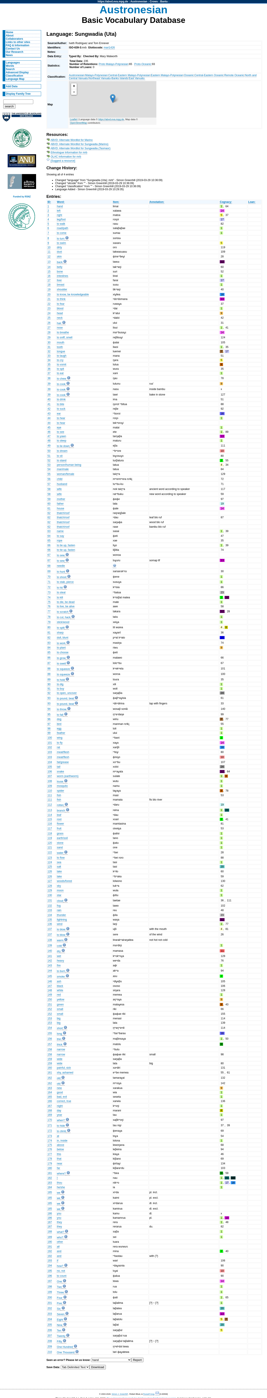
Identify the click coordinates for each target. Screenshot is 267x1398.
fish (59, 795)
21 (49, 299)
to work (61, 643)
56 (49, 479)
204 (49, 1319)
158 (49, 1049)
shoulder (62, 289)
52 (49, 460)
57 (49, 484)
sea (59, 862)
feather (61, 732)
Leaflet (73, 119)
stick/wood (63, 622)
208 (49, 1341)
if (57, 1260)
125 (49, 866)
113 (49, 810)
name (60, 531)
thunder (61, 915)
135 (49, 919)
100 (49, 737)
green (60, 1004)
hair (59, 323)
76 (49, 606)
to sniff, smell (64, 337)
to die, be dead (65, 602)
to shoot (61, 577)
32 (49, 351)
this (59, 1154)
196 (49, 1275)
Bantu (164, 1)
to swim (61, 243)
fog (59, 905)
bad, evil (62, 1096)
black (60, 985)
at (58, 1136)
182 (49, 1177)
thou (59, 1182)
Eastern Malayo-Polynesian (167, 75)
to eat (60, 373)
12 (49, 256)
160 (49, 1067)
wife (59, 489)
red (59, 994)
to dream (62, 450)
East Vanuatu (137, 78)
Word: (61, 202)
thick (59, 1044)
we (58, 1192)
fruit (59, 828)
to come (61, 232)
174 (49, 1140)
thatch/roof (63, 513)
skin (59, 256)
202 (49, 1308)
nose (60, 327)
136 (49, 924)
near (59, 1163)
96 (49, 719)
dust (59, 251)
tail (58, 766)
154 (49, 1027)
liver (59, 280)
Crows (154, 1)
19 (49, 289)
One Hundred (65, 1346)
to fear (60, 303)
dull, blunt (62, 637)
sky (59, 885)
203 (49, 1313)
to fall (60, 714)
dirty (59, 247)
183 (49, 1182)
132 (49, 905)
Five (59, 1303)
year (59, 1114)
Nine (59, 1325)
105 (49, 766)
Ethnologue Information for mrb (69, 152)
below (60, 1149)
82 (49, 637)
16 (49, 275)
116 (49, 823)
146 (49, 981)
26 (49, 322)
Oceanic (189, 75)
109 (49, 785)
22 (49, 303)
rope (59, 540)
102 (49, 747)
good (60, 1092)
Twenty (61, 1336)
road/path (62, 228)
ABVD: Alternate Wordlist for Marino (72, 140)
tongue (61, 351)
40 (49, 399)
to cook (61, 384)
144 (49, 970)
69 (49, 571)
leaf (59, 814)
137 (49, 929)
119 (49, 838)
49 (49, 445)
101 (49, 742)
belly (59, 267)
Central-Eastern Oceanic (208, 75)
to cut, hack (63, 617)
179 (49, 1163)
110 (49, 790)
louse (60, 781)
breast (60, 284)
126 (49, 871)
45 (49, 427)
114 (49, 814)
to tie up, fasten (66, 545)
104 (49, 762)
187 (49, 1222)
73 (49, 592)
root (59, 819)
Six (59, 1308)
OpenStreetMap (78, 122)
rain (59, 910)
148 (49, 990)
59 (49, 499)
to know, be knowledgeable (73, 294)
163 (49, 1088)
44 (49, 418)
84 (49, 647)
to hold (61, 679)
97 (49, 724)
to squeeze (63, 669)
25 (49, 317)
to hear (61, 418)
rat (58, 747)
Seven (60, 1314)
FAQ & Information (17, 45)
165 (49, 1096)
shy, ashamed (65, 1072)
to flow (61, 857)
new (59, 1088)
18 (49, 284)
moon (60, 890)
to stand (61, 460)
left (58, 210)
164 (49, 1092)
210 (49, 1352)
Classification (14, 75)
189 (49, 1237)
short (60, 1028)
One (59, 1281)
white (60, 990)
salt (59, 866)
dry (59, 951)
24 (49, 313)
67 (49, 554)
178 (49, 1158)
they (59, 1222)
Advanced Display (17, 72)
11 (49, 251)
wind (59, 924)
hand (60, 206)
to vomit (61, 364)
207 (49, 1335)
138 (49, 939)
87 (49, 663)
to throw (61, 709)
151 (49, 1004)
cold (59, 945)
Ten (59, 1330)
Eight (60, 1319)
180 (49, 1168)
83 (49, 642)
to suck (61, 408)
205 (49, 1324)
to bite (60, 404)
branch (61, 810)
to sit (60, 455)
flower (60, 823)
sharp (60, 632)
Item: (116, 202)
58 (49, 489)
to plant (61, 647)
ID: (49, 202)
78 (49, 616)
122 (49, 852)
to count (61, 1275)
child (59, 479)
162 (49, 1077)
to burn (61, 971)
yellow (60, 999)
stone (60, 842)
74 (49, 597)
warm (60, 940)
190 (49, 1241)
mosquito (62, 785)
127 (49, 881)
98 (49, 728)
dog (59, 719)
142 (49, 960)
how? (60, 1266)
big (58, 1018)
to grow (61, 658)
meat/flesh (63, 752)
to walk (61, 223)
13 (49, 261)
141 (49, 956)
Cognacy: (226, 202)
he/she (61, 1187)
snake (60, 771)
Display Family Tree (18, 93)
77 (49, 611)
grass (60, 833)
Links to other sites (18, 42)
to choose (62, 652)
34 (49, 360)
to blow (61, 929)
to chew (61, 378)
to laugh (61, 355)
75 (49, 602)
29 (49, 337)
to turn (60, 238)
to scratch (62, 611)
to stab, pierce (65, 581)
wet (59, 956)
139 (49, 945)
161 (49, 1072)
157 (49, 1044)
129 (49, 890)
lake (59, 871)
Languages (13, 62)
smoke (61, 976)
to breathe (63, 332)
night (60, 1105)
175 (49, 1144)
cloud (60, 900)
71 (49, 581)
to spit (60, 368)
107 (49, 776)
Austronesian (138, 1)
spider (60, 790)
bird (59, 724)
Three (60, 1292)
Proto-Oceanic (142, 64)
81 (49, 632)
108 (49, 781)
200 (49, 1297)
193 (49, 1260)
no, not (61, 1270)
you (59, 1213)
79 (49, 622)
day (59, 1110)
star (59, 895)
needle (61, 565)
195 (49, 1270)
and (59, 1251)
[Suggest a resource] (63, 160)
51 (49, 455)
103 (49, 752)
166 (49, 1101)
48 (49, 440)
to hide (61, 1125)
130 (49, 895)
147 (49, 985)
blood (60, 308)
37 (49, 373)
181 (49, 1173)
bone (60, 271)
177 (49, 1154)
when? (61, 1120)
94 (49, 708)
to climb (61, 1131)
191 (49, 1246)
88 (49, 668)
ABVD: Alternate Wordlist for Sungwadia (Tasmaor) (80, 148)
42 (49, 408)
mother (61, 499)
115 (49, 819)
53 (49, 464)
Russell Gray (148, 1394)
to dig (60, 684)
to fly (60, 742)
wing (59, 737)
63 (49, 531)
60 (49, 503)
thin (59, 1039)
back (60, 262)
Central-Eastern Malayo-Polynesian (129, 75)
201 (49, 1302)
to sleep (61, 440)
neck (60, 317)
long (59, 1033)
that (59, 1158)
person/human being (69, 464)
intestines (62, 275)
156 (49, 1038)
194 (49, 1265)
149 (49, 994)
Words (10, 65)
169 (49, 1114)
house (60, 508)
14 (49, 267)
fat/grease (63, 762)
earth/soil (62, 838)
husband (62, 484)
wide (59, 1059)
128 (49, 885)
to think (61, 299)
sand (60, 847)
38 (49, 378)
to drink (61, 399)
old (58, 1078)
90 (49, 684)
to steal (61, 592)
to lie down (63, 446)
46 (49, 431)
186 (49, 1213)
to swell (61, 663)
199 (49, 1292)
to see (60, 431)
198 (49, 1286)
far (58, 1168)
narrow (61, 1049)
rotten (60, 805)
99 (49, 732)
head (60, 313)
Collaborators (14, 38)
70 (49, 576)
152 (49, 1009)
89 (49, 679)
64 (49, 535)
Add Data (11, 86)
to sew (61, 555)
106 (49, 771)
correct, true (64, 1101)
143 (49, 965)
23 (49, 308)
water (60, 852)
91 (49, 688)
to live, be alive (65, 606)
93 (49, 698)
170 (49, 1119)
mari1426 (109, 47)
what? (60, 1232)
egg (59, 728)
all (58, 1246)
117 (49, 828)
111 (49, 795)
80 (49, 627)
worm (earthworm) (68, 776)
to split (61, 627)
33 (49, 355)
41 (49, 404)
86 (49, 657)
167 (49, 1105)
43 (49, 413)
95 (49, 714)
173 (49, 1136)
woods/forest (64, 881)
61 (49, 508)
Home (9, 32)
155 (49, 1033)
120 (49, 842)
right (59, 215)
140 (49, 950)
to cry (60, 360)
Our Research (14, 51)
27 (49, 327)
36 (49, 368)
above (60, 1144)
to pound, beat (65, 698)
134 (49, 915)
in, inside (62, 1140)
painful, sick (64, 1067)
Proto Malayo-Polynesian (113, 64)
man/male (62, 469)
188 (49, 1231)
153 (49, 1018)
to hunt (61, 571)
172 (49, 1130)
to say (60, 535)
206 (49, 1330)
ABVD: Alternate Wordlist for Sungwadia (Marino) (79, 144)
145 (49, 976)
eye (59, 427)
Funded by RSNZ (22, 196)
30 (49, 342)
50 (49, 450)
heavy (60, 960)
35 (49, 364)
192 (49, 1251)
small (60, 1009)
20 (49, 294)
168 (49, 1110)
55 (49, 474)
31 (49, 347)
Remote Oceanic (234, 75)
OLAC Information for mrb (66, 156)
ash (59, 981)
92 (49, 693)
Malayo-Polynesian (96, 75)
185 (49, 1192)
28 (49, 332)
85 (49, 652)
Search (10, 69)
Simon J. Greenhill (120, 1394)
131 (49, 900)
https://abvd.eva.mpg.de (113, 1)
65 (49, 540)
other (60, 1241)
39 (49, 383)
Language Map (15, 78)
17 (49, 280)
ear (59, 413)
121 (49, 847)
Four (59, 1297)
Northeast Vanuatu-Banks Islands (108, 78)
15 (49, 271)
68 (49, 565)
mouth (60, 342)
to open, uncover (67, 693)
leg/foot (61, 219)
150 (49, 999)
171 (49, 1125)
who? (60, 1237)
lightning (62, 919)
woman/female (65, 474)
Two (59, 1286)
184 (49, 1187)
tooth (60, 347)
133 (49, 910)
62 (49, 513)
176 (49, 1149)
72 (49, 587)
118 (49, 833)
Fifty (59, 1341)
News (9, 55)
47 (49, 436)
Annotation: (156, 202)
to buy (60, 688)
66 (49, 545)
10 (49, 247)
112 (49, 804)
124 (49, 862)
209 (49, 1346)
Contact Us (13, 48)
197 (49, 1281)
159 (49, 1059)
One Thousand (65, 1352)
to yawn (61, 436)
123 (49, 857)
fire (59, 965)
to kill (60, 597)
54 (49, 469)
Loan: (251, 202)
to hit (60, 587)
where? (61, 1173)
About (10, 35)
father (60, 503)
